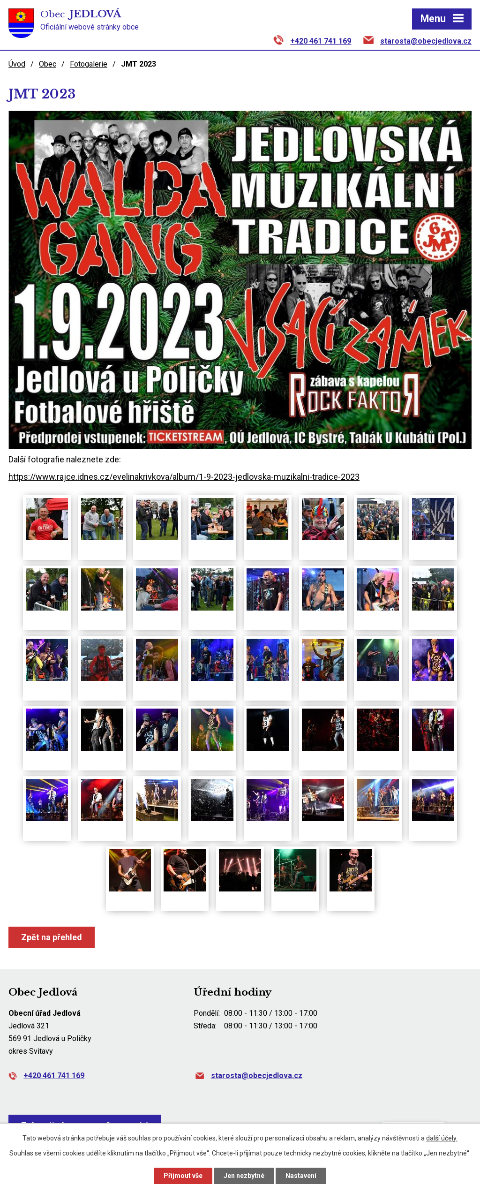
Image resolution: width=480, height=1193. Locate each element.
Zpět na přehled (51, 937)
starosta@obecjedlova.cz (426, 41)
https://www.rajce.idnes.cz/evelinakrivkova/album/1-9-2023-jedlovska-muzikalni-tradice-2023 (184, 477)
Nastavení (300, 1175)
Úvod (16, 64)
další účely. (442, 1138)
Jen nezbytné (244, 1175)
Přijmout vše (183, 1175)
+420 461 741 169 (320, 41)
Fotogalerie (88, 64)
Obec (47, 64)
